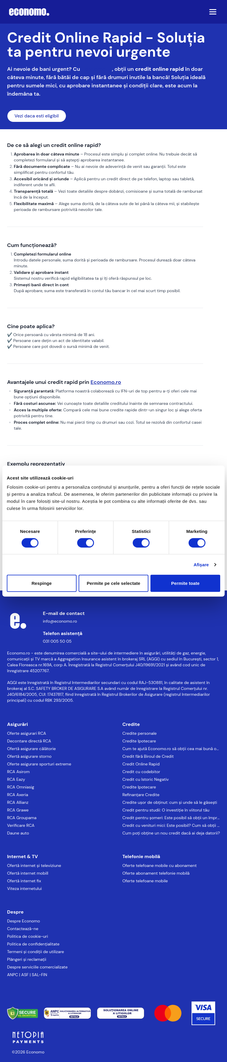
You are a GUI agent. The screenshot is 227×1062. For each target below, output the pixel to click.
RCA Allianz (17, 802)
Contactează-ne (22, 928)
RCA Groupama (21, 817)
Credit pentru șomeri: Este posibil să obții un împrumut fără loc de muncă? (171, 817)
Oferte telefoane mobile (145, 880)
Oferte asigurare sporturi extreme (39, 764)
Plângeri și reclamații (26, 959)
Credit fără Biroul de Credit (148, 756)
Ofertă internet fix (24, 880)
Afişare (201, 564)
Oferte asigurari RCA (26, 733)
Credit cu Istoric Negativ (145, 779)
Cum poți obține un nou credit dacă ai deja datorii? (171, 833)
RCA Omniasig (20, 787)
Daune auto (18, 833)
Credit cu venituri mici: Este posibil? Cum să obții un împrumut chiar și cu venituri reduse (171, 825)
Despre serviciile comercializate (37, 967)
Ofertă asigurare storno (29, 756)
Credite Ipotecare (139, 741)
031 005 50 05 (57, 641)
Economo (35, 1052)
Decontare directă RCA (29, 741)
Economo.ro (96, 69)
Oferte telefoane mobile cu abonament (159, 865)
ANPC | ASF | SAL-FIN (27, 974)
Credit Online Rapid (141, 764)
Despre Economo (23, 921)
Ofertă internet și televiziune (34, 865)
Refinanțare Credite (140, 794)
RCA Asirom (18, 771)
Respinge (42, 583)
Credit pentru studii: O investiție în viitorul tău (165, 810)
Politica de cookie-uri (27, 936)
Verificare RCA (20, 825)
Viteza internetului (24, 888)
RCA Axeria (17, 794)
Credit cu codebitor (141, 771)
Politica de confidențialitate (33, 944)
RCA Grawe (18, 810)
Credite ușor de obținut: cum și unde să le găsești (169, 802)
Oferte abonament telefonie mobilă (155, 873)
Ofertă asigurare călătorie (31, 748)
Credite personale (139, 733)
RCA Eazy (16, 779)
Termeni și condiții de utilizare (35, 951)
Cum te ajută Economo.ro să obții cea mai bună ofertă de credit (171, 748)
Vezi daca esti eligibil (36, 116)
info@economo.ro (60, 621)
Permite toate (185, 583)
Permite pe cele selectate (113, 583)
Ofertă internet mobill (27, 873)
